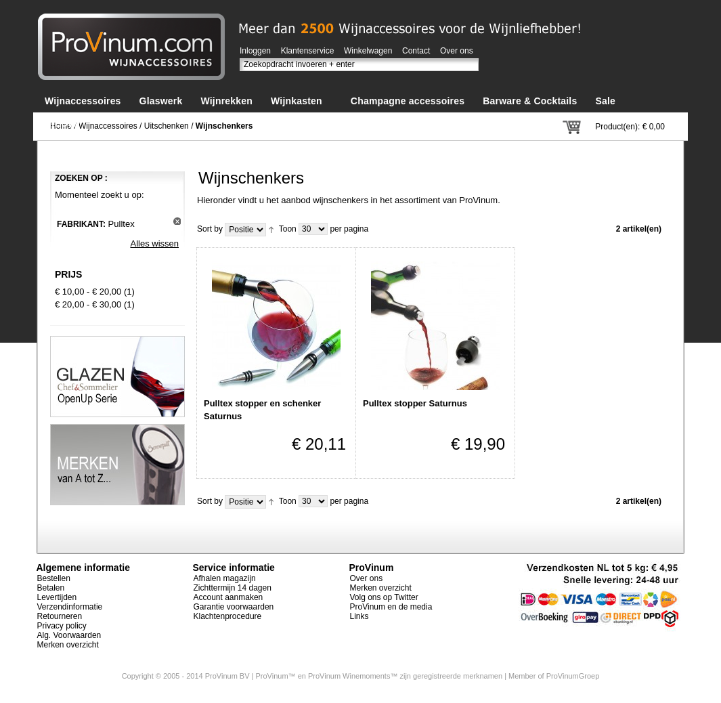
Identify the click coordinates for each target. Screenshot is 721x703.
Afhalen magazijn (225, 578)
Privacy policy (62, 626)
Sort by (210, 229)
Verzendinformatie (70, 607)
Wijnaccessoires (108, 126)
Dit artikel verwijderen (177, 221)
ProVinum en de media (391, 607)
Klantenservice (307, 51)
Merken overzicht (68, 644)
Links (359, 616)
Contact (416, 51)
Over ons (456, 51)
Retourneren (60, 616)
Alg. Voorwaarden (69, 635)
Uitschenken (166, 126)
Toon (288, 229)
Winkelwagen (368, 51)
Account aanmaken (228, 597)
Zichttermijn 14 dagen (232, 588)
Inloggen (255, 51)
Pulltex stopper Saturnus (415, 403)
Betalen (51, 588)
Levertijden (57, 597)
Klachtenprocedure (228, 616)
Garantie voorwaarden (234, 607)
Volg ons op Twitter (384, 597)
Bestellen (53, 578)
